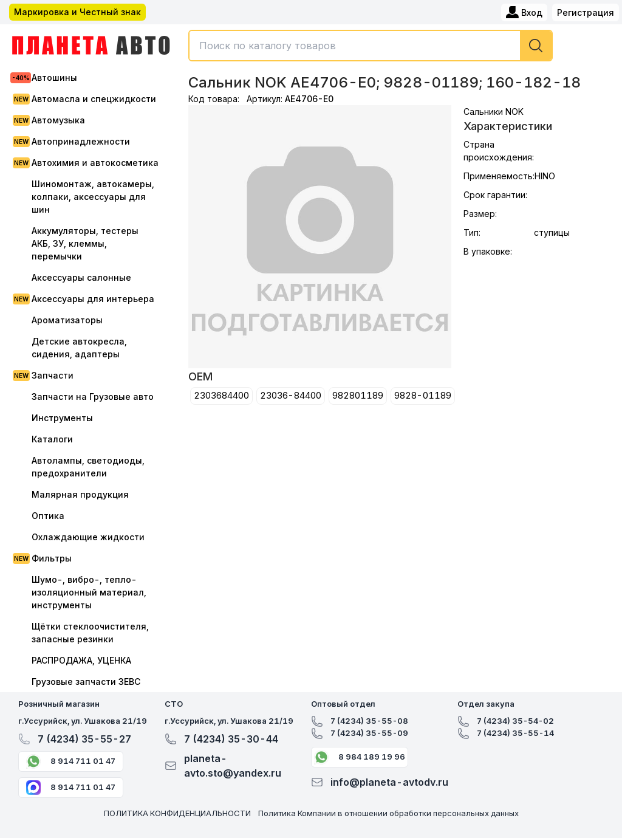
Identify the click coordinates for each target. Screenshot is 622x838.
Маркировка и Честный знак (77, 12)
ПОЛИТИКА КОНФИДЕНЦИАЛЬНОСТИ (177, 813)
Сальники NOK (493, 111)
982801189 (357, 395)
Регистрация (585, 12)
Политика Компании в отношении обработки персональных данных (388, 813)
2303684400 (221, 395)
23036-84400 (290, 395)
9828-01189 (422, 395)
